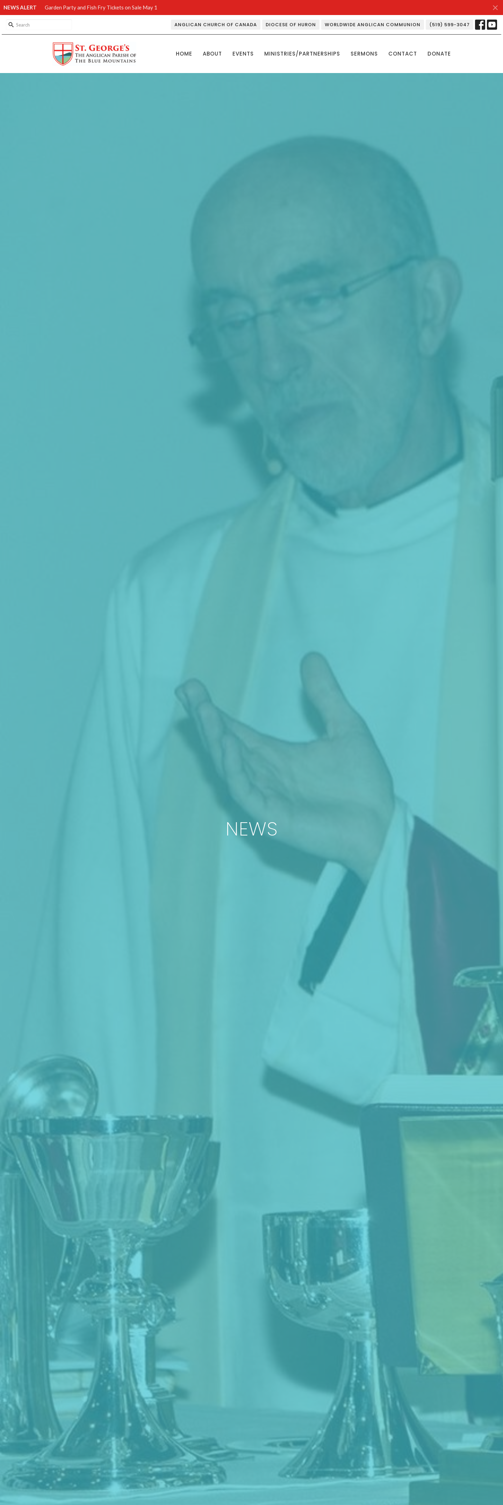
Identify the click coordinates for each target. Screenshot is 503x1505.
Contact (402, 53)
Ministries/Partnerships (302, 53)
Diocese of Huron (291, 24)
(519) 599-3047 (449, 24)
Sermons (364, 53)
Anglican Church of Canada (215, 24)
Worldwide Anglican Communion (373, 24)
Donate (439, 53)
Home (184, 53)
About (212, 53)
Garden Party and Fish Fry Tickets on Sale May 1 (101, 7)
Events (243, 53)
